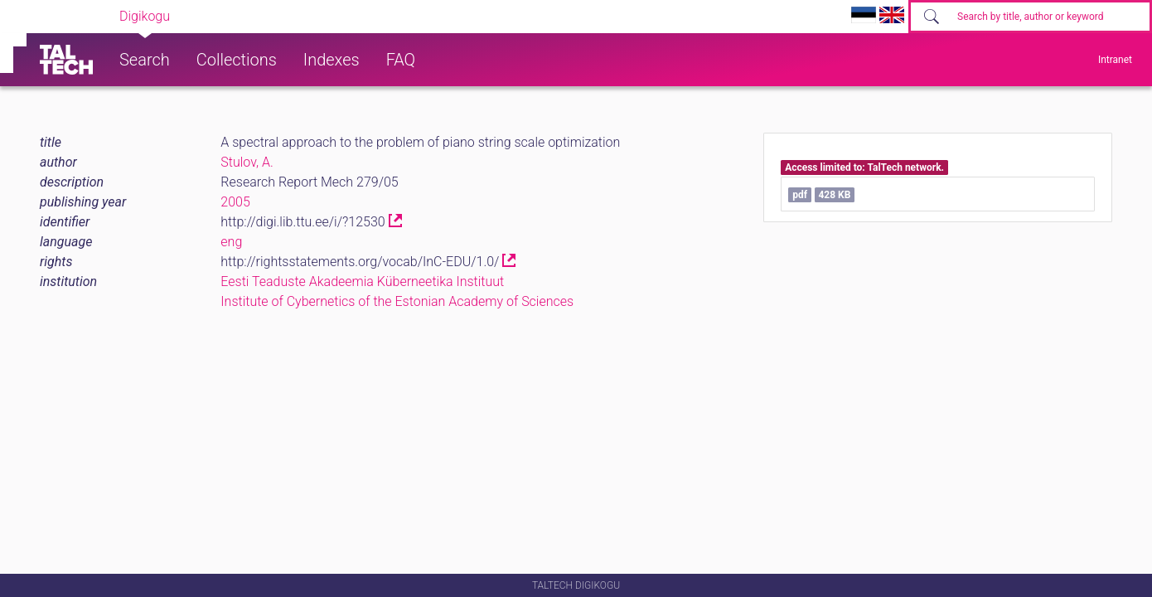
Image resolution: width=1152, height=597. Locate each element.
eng (231, 242)
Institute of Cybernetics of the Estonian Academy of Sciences (397, 301)
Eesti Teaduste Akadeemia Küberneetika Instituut (362, 281)
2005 (235, 202)
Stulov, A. (246, 162)
